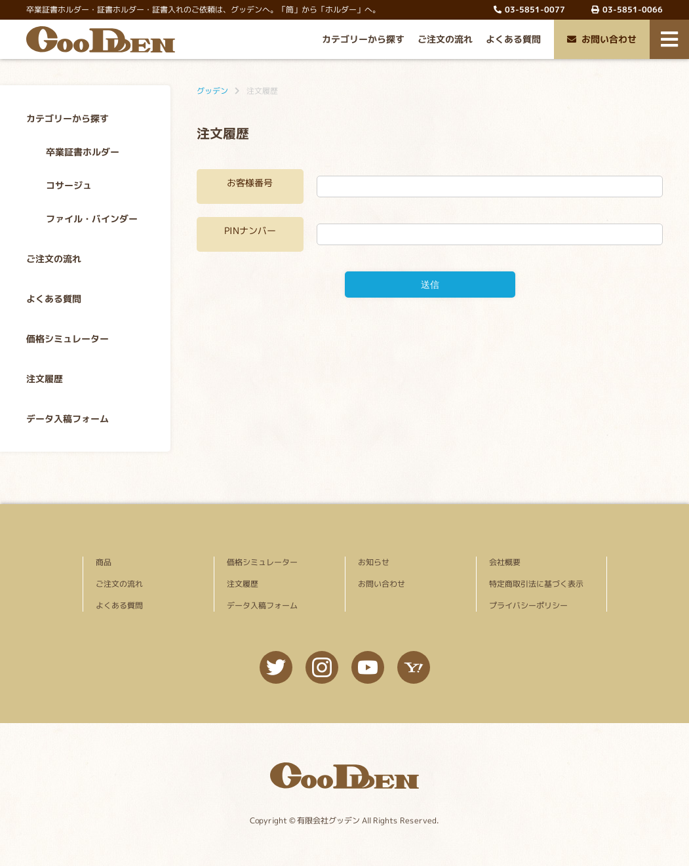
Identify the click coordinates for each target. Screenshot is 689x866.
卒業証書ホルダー (82, 152)
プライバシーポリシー (527, 605)
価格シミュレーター (67, 338)
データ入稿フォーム (67, 418)
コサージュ (69, 185)
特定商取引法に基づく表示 (535, 583)
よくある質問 (513, 39)
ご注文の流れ (445, 39)
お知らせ (373, 562)
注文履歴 (44, 378)
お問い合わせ (602, 39)
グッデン (212, 90)
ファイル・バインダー (92, 218)
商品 (103, 562)
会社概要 (504, 562)
